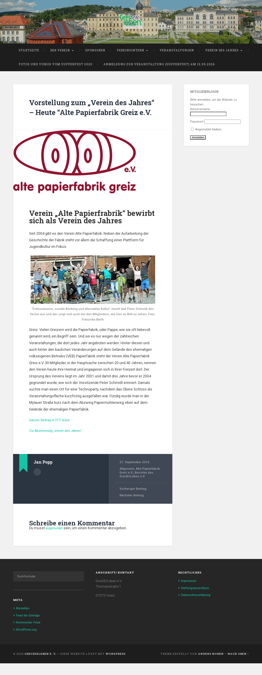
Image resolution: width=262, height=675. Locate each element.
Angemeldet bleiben (206, 132)
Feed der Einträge (29, 627)
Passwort (196, 124)
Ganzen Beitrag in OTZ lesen (52, 432)
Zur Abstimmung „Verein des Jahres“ (59, 443)
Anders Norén (211, 665)
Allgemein (127, 481)
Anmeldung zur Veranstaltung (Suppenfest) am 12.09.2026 (159, 66)
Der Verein (60, 52)
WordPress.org (27, 641)
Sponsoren (95, 52)
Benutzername (200, 111)
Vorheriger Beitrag (133, 501)
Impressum (190, 593)
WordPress (115, 665)
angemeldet (55, 540)
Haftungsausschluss (197, 600)
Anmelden (24, 620)
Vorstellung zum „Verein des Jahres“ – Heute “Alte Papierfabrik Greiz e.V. (85, 114)
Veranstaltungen (176, 52)
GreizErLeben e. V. (40, 665)
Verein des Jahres (222, 52)
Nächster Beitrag (132, 508)
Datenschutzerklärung (198, 607)
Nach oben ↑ (238, 665)
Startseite (29, 52)
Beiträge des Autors (37, 484)
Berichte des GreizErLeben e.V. (137, 486)
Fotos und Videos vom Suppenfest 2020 (55, 66)
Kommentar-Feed (29, 634)
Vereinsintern (130, 52)
